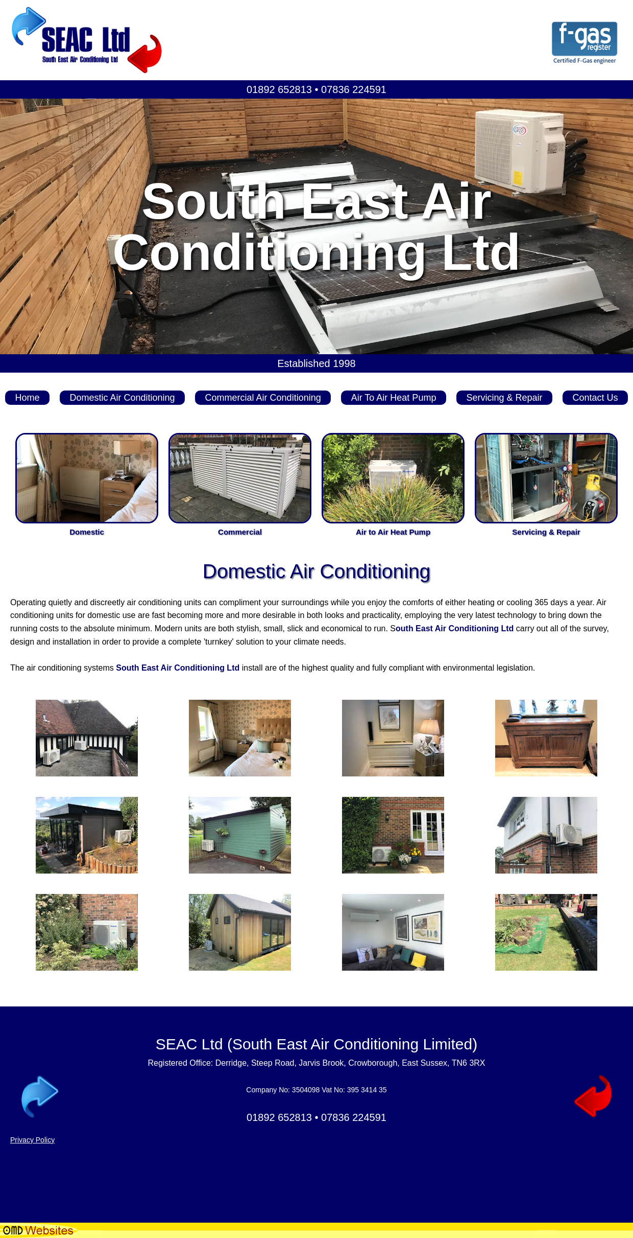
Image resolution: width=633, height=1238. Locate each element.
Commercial (240, 532)
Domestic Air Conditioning (122, 398)
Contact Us (595, 398)
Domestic (86, 532)
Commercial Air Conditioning (263, 398)
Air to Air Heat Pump (393, 532)
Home (27, 398)
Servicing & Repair (504, 398)
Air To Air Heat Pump (393, 398)
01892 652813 (279, 89)
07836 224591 (353, 89)
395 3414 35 (367, 1090)
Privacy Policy (32, 1140)
